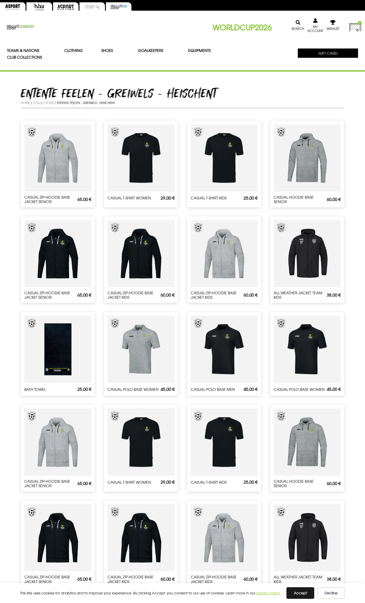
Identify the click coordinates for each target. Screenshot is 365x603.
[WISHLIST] (332, 22)
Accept (300, 592)
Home (25, 102)
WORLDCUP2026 (242, 27)
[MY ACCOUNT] (315, 20)
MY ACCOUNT (315, 28)
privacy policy (268, 592)
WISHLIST (333, 28)
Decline (330, 592)
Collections (43, 102)
